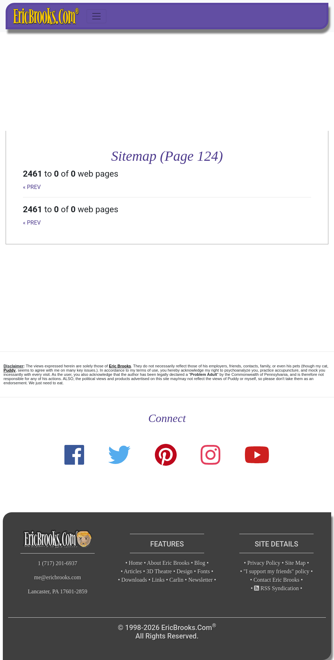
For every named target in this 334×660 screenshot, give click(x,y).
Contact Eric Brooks (276, 580)
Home (136, 563)
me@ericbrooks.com (57, 577)
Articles (133, 571)
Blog (199, 563)
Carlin (176, 580)
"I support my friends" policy (276, 571)
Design (185, 571)
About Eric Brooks (168, 563)
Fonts (203, 571)
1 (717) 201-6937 (57, 563)
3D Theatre (159, 571)
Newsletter (200, 580)
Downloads (134, 580)
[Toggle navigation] (96, 16)
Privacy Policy (264, 563)
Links (158, 580)
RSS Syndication (276, 588)
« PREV (32, 187)
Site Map (295, 563)
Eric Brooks (120, 366)
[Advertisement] (167, 81)
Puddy (9, 370)
